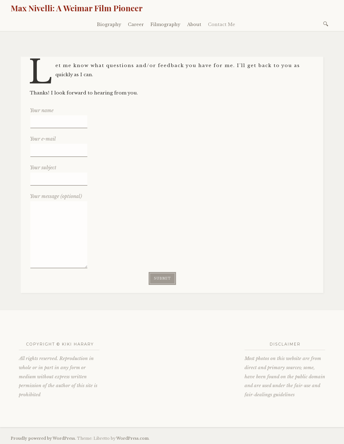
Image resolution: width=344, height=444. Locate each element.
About (194, 24)
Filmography (165, 24)
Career (136, 24)
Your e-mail (58, 144)
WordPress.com (132, 438)
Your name (58, 116)
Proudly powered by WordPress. (43, 438)
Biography (109, 24)
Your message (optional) (58, 201)
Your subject (58, 173)
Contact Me (221, 24)
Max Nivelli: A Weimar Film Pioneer (77, 8)
